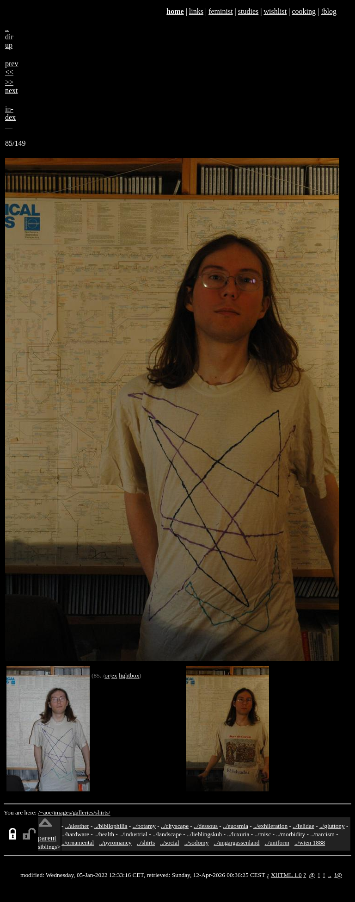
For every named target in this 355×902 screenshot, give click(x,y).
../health (104, 834)
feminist (220, 11)
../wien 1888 (309, 842)
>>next (11, 86)
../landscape (167, 834)
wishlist (275, 11)
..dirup (9, 37)
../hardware (75, 834)
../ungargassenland (237, 842)
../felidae (303, 825)
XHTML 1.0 (286, 874)
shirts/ (102, 812)
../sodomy (196, 842)
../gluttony (332, 825)
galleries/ (84, 812)
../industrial (133, 834)
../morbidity (290, 834)
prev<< (11, 68)
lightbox (129, 675)
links (196, 11)
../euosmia (235, 825)
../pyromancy (115, 842)
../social (169, 842)
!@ (338, 874)
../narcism (322, 834)
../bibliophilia (111, 825)
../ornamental (77, 842)
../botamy (144, 825)
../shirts (146, 842)
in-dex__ (10, 117)
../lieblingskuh (204, 834)
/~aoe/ (46, 812)
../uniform (277, 842)
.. (329, 874)
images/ (63, 812)
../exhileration (270, 825)
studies (248, 11)
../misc (263, 834)
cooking (304, 11)
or (107, 675)
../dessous (206, 825)
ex (114, 675)
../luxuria (238, 834)
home (175, 11)
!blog (329, 11)
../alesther (77, 825)
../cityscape (175, 825)
